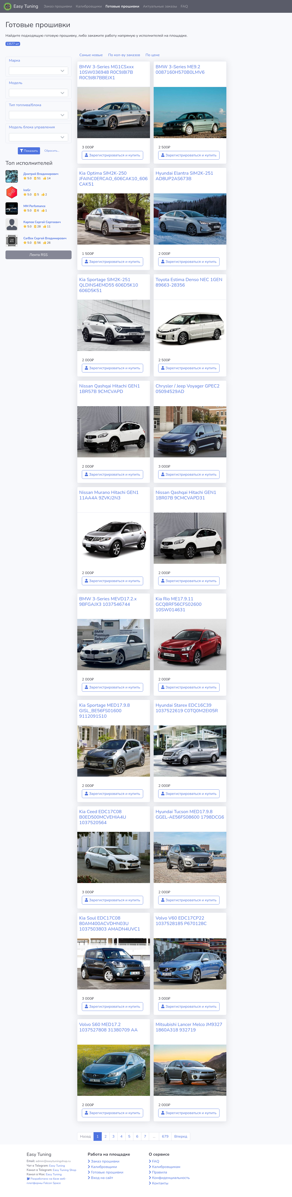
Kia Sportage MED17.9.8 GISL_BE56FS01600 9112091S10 (104, 710)
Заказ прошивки (58, 6)
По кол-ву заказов (124, 55)
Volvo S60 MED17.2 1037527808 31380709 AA (108, 1027)
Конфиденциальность (171, 1177)
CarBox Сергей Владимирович (44, 238)
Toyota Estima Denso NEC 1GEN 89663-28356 (188, 282)
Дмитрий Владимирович (40, 174)
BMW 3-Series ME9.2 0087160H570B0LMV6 (179, 69)
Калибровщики (89, 6)
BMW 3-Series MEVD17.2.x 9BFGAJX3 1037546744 (108, 601)
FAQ (184, 6)
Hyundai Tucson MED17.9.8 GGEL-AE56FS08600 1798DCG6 (189, 814)
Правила (159, 1172)
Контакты (160, 1183)
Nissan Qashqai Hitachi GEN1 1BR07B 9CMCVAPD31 (185, 495)
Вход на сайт (102, 1177)
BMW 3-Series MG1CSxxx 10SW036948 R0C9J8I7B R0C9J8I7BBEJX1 (106, 72)
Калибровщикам (166, 1166)
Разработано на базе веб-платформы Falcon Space (46, 1181)
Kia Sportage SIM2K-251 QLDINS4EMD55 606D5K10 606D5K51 (108, 285)
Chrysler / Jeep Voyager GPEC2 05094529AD (187, 389)
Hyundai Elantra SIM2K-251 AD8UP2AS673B (184, 176)
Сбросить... (51, 151)
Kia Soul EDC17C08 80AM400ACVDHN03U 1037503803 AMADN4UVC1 (109, 923)
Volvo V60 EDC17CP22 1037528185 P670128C (180, 921)
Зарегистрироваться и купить (112, 155)
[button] (284, 6)
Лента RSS (38, 254)
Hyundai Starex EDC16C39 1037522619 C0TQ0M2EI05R (186, 708)
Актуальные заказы (160, 6)
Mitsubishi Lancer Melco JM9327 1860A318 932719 (188, 1027)
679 (165, 1136)
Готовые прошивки (122, 6)
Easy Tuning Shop (64, 1170)
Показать (29, 151)
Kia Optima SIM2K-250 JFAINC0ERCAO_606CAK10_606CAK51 (113, 178)
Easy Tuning (25, 6)
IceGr (26, 190)
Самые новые (91, 55)
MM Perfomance (34, 206)
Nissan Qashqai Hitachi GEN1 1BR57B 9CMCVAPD (109, 389)
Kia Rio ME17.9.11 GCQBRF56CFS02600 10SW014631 (178, 604)
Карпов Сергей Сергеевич (42, 222)
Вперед (180, 1136)
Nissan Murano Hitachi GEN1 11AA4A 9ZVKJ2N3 (109, 495)
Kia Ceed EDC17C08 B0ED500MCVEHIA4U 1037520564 (102, 817)
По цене (153, 55)
